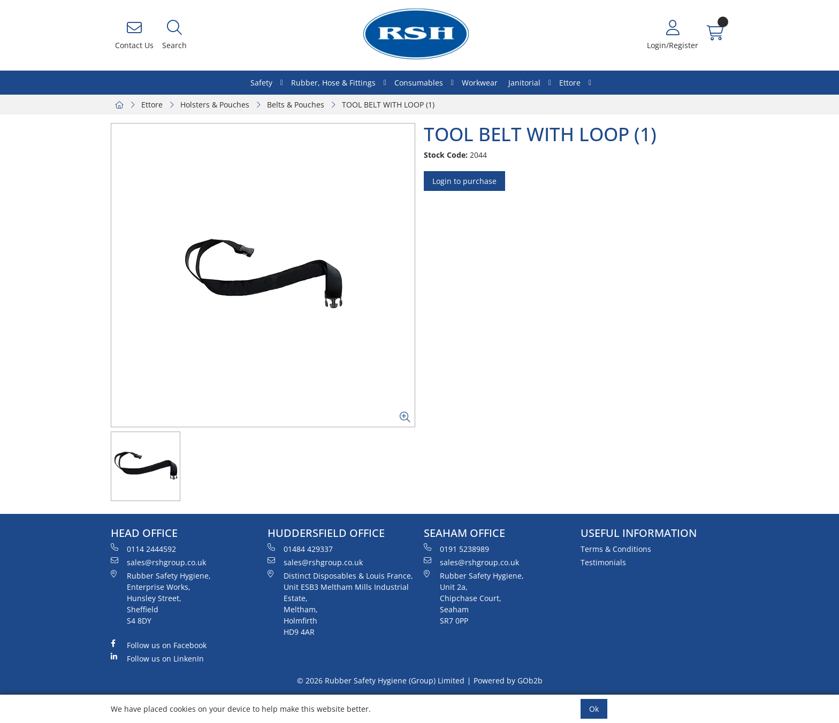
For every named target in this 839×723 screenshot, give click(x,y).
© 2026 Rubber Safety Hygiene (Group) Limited (380, 680)
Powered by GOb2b (508, 680)
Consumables (418, 83)
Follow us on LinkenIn (157, 658)
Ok (594, 709)
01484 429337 (300, 548)
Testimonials (603, 562)
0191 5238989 (456, 548)
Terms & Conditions (616, 549)
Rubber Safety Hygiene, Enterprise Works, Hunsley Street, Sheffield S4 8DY (161, 598)
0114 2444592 (143, 548)
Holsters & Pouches (214, 104)
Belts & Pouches (295, 104)
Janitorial (524, 83)
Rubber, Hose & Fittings (333, 83)
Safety (261, 83)
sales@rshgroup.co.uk (158, 562)
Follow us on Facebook (159, 645)
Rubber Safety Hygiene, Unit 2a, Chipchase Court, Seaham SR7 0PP (474, 598)
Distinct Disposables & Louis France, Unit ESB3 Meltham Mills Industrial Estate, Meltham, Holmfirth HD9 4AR (340, 603)
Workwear (480, 83)
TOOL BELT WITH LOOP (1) (388, 104)
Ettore (570, 83)
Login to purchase (464, 181)
